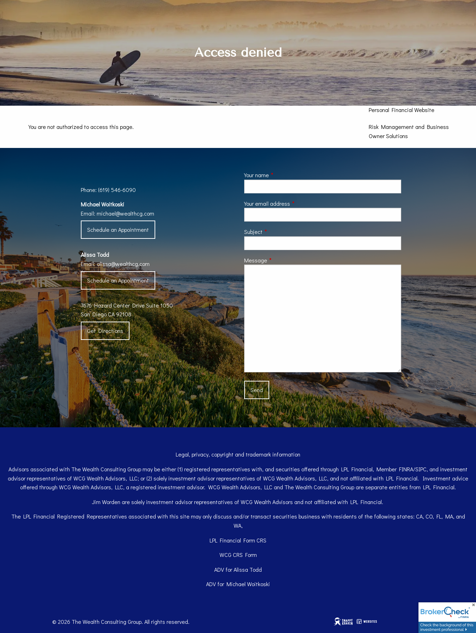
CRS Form (245, 554)
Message (282, 260)
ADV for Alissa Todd (238, 569)
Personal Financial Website (401, 109)
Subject (279, 231)
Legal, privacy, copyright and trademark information (238, 454)
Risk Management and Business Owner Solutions (409, 131)
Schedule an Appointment (118, 229)
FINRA (406, 469)
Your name (282, 175)
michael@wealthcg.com (125, 213)
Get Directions (105, 330)
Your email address (293, 203)
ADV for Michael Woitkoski (238, 584)
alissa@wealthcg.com (123, 263)
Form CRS (254, 540)
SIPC (421, 469)
